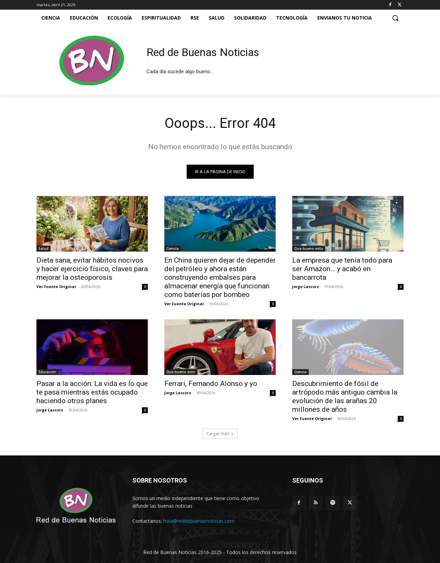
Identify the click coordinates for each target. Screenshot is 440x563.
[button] (395, 18)
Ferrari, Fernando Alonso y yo (210, 383)
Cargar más (220, 434)
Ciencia (172, 248)
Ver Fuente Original (56, 286)
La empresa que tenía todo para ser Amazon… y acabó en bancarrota (342, 269)
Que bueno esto (308, 248)
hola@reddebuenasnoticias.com (198, 521)
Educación (47, 371)
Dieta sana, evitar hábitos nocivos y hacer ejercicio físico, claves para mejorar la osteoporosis (92, 269)
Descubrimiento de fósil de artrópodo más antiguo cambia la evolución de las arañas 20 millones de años (344, 396)
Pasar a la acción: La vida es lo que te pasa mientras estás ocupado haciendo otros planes (92, 392)
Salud (43, 248)
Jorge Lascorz (305, 286)
